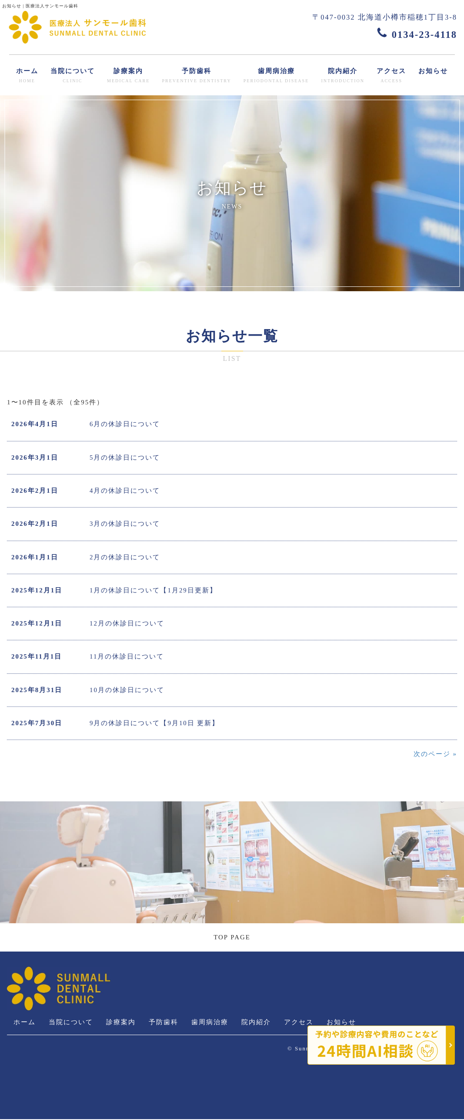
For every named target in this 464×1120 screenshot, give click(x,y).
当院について (72, 75)
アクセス (391, 75)
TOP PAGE (232, 938)
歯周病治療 (276, 75)
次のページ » (435, 754)
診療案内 (128, 75)
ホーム (27, 75)
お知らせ (433, 70)
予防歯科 (196, 75)
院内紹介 (342, 75)
